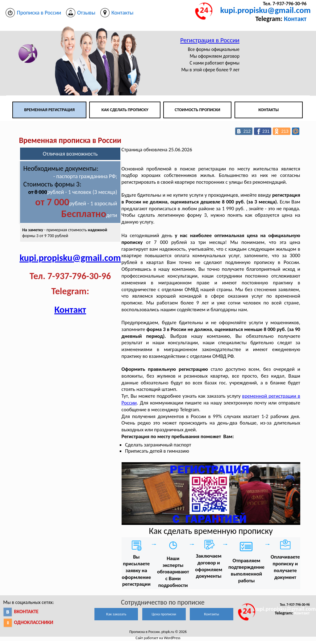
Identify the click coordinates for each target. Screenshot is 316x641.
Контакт (295, 19)
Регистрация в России (209, 40)
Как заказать (116, 614)
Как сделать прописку (125, 109)
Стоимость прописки (197, 109)
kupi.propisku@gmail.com (265, 10)
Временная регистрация (49, 109)
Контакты (268, 109)
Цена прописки (164, 614)
